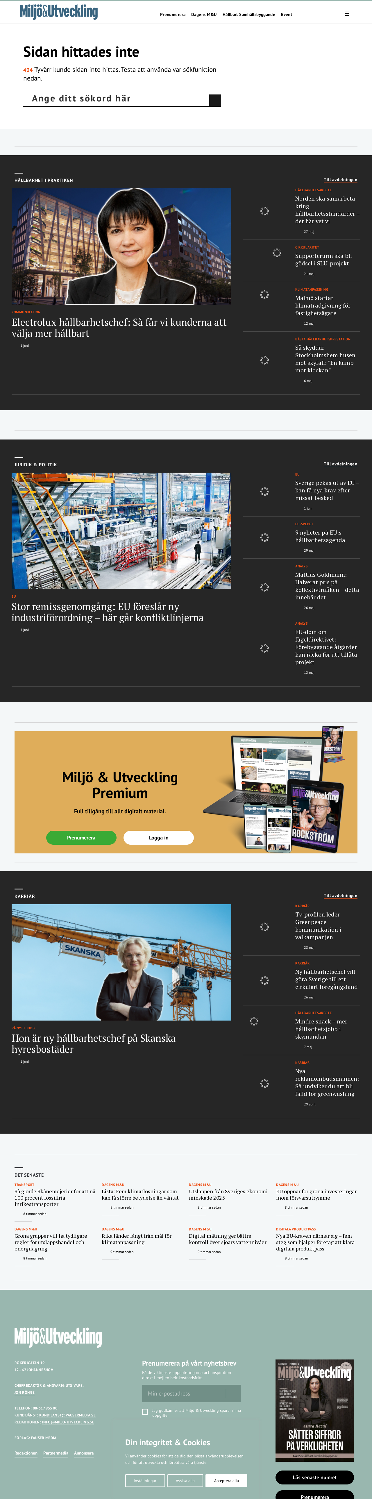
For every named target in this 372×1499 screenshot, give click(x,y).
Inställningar (145, 1480)
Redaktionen (26, 1453)
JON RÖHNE (25, 1392)
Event (286, 14)
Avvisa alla (185, 1480)
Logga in (159, 837)
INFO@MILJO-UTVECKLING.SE (68, 1422)
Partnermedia (55, 1453)
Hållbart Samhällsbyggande (249, 14)
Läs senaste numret (315, 1477)
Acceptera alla (226, 1480)
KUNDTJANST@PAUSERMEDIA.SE (67, 1415)
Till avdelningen (340, 179)
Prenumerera (172, 14)
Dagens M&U (204, 14)
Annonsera (84, 1453)
